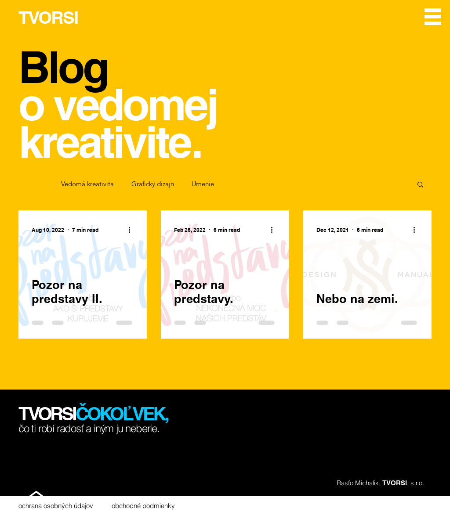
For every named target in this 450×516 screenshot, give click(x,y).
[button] (433, 16)
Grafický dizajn (152, 184)
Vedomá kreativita (87, 184)
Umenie (203, 184)
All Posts (31, 184)
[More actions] (132, 229)
